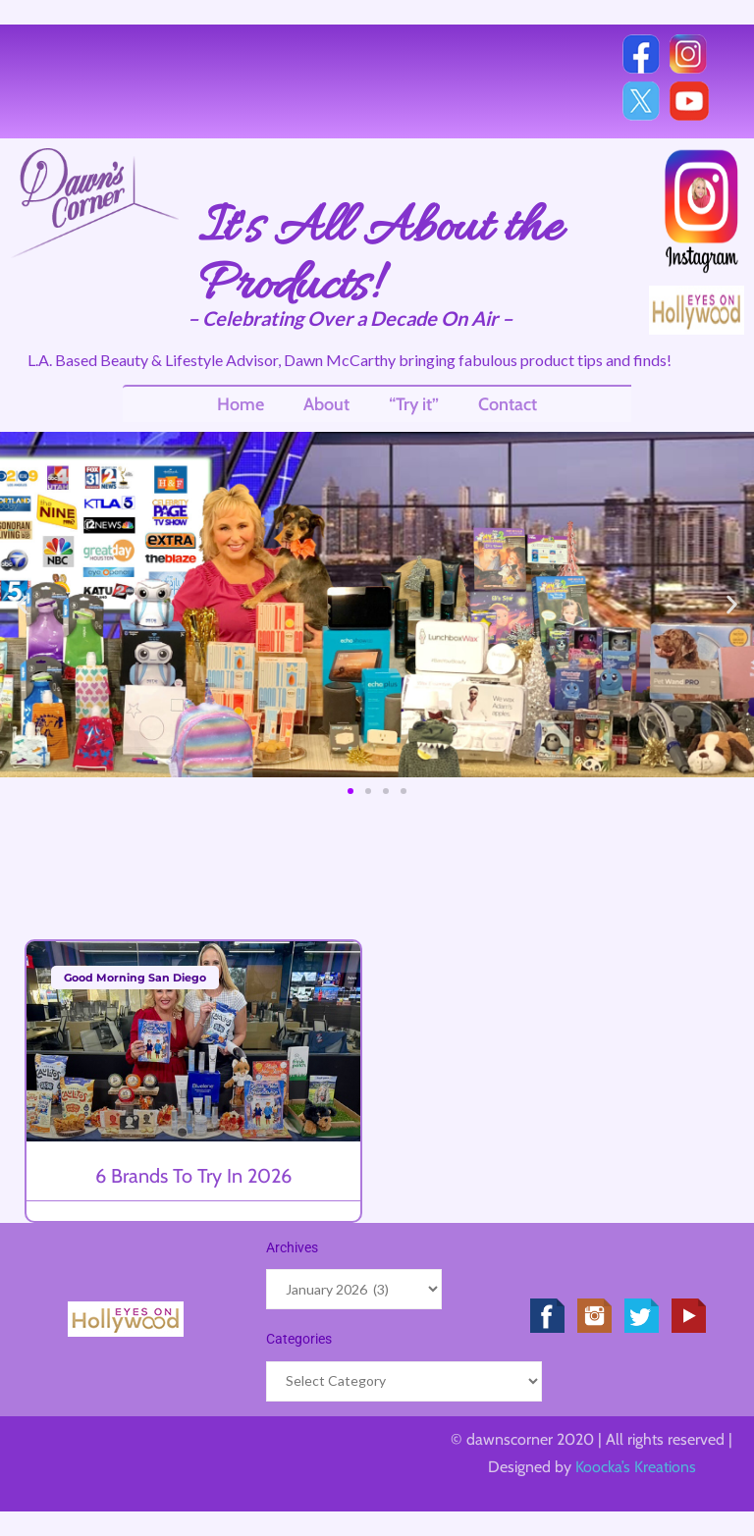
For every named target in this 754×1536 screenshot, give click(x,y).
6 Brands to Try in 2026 (193, 1176)
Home (240, 404)
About (326, 404)
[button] (22, 605)
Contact (507, 404)
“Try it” (414, 404)
